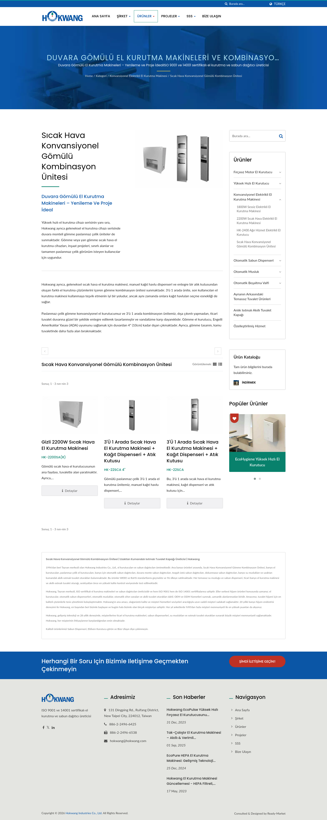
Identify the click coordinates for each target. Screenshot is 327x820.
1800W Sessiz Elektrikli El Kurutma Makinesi (254, 209)
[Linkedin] (53, 727)
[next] (218, 351)
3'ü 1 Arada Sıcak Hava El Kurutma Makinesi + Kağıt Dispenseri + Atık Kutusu (130, 451)
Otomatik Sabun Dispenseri (254, 260)
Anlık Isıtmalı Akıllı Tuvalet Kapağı (252, 312)
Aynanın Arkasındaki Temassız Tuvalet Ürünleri (252, 296)
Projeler (170, 16)
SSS (190, 16)
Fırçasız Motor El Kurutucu (253, 172)
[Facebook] (43, 727)
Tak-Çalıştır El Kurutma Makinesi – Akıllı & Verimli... (194, 735)
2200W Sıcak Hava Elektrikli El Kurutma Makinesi (257, 221)
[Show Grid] (215, 364)
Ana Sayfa (101, 16)
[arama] (226, 4)
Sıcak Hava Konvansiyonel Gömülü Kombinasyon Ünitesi (206, 76)
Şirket (124, 16)
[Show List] (220, 364)
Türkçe (279, 4)
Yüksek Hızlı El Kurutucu (251, 183)
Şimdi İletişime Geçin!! (257, 661)
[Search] (247, 4)
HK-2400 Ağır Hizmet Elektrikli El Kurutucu (258, 232)
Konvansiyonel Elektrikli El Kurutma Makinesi (138, 76)
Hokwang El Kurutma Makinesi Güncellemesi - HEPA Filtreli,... (192, 781)
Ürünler (146, 16)
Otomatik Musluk (246, 271)
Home (89, 76)
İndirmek (245, 382)
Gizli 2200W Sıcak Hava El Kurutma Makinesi (68, 445)
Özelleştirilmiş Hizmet (249, 326)
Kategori (101, 76)
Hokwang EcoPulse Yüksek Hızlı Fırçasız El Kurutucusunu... (192, 712)
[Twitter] (48, 727)
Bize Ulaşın (211, 16)
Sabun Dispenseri (77, 629)
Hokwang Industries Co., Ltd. (83, 813)
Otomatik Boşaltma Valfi (251, 283)
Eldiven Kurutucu (97, 629)
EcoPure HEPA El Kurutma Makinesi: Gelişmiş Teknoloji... (191, 758)
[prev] (45, 351)
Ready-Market (276, 813)
